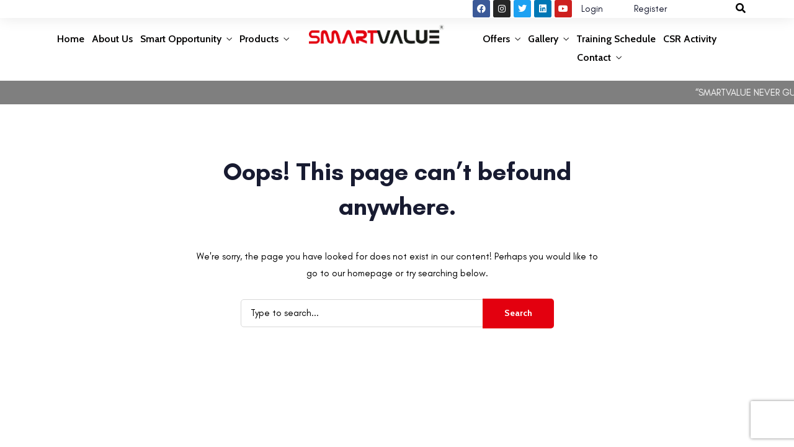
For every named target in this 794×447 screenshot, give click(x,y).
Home (70, 39)
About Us (112, 39)
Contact (594, 57)
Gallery (543, 39)
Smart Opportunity (180, 39)
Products (259, 39)
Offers (496, 39)
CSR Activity (689, 39)
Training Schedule (616, 39)
